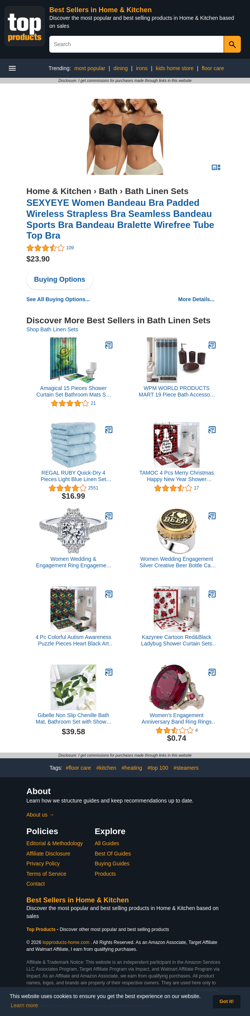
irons (142, 68)
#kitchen (106, 768)
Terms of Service (46, 874)
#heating (132, 768)
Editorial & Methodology (54, 843)
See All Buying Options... (58, 299)
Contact (35, 884)
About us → (40, 815)
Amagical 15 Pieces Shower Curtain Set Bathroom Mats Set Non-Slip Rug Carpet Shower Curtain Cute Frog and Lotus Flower (73, 391)
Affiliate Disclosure (48, 854)
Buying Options (59, 279)
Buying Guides (112, 863)
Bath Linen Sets (156, 191)
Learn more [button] (24, 1005)
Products (105, 874)
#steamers (186, 768)
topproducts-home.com (65, 942)
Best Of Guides (113, 854)
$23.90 (38, 259)
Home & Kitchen (58, 191)
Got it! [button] (226, 1001)
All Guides (107, 843)
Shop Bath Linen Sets (52, 329)
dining (121, 68)
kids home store (174, 68)
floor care (213, 68)
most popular (89, 68)
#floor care (78, 768)
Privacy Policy (43, 863)
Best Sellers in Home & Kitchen (100, 10)
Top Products (41, 929)
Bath (108, 191)
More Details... (196, 299)
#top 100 (158, 768)
